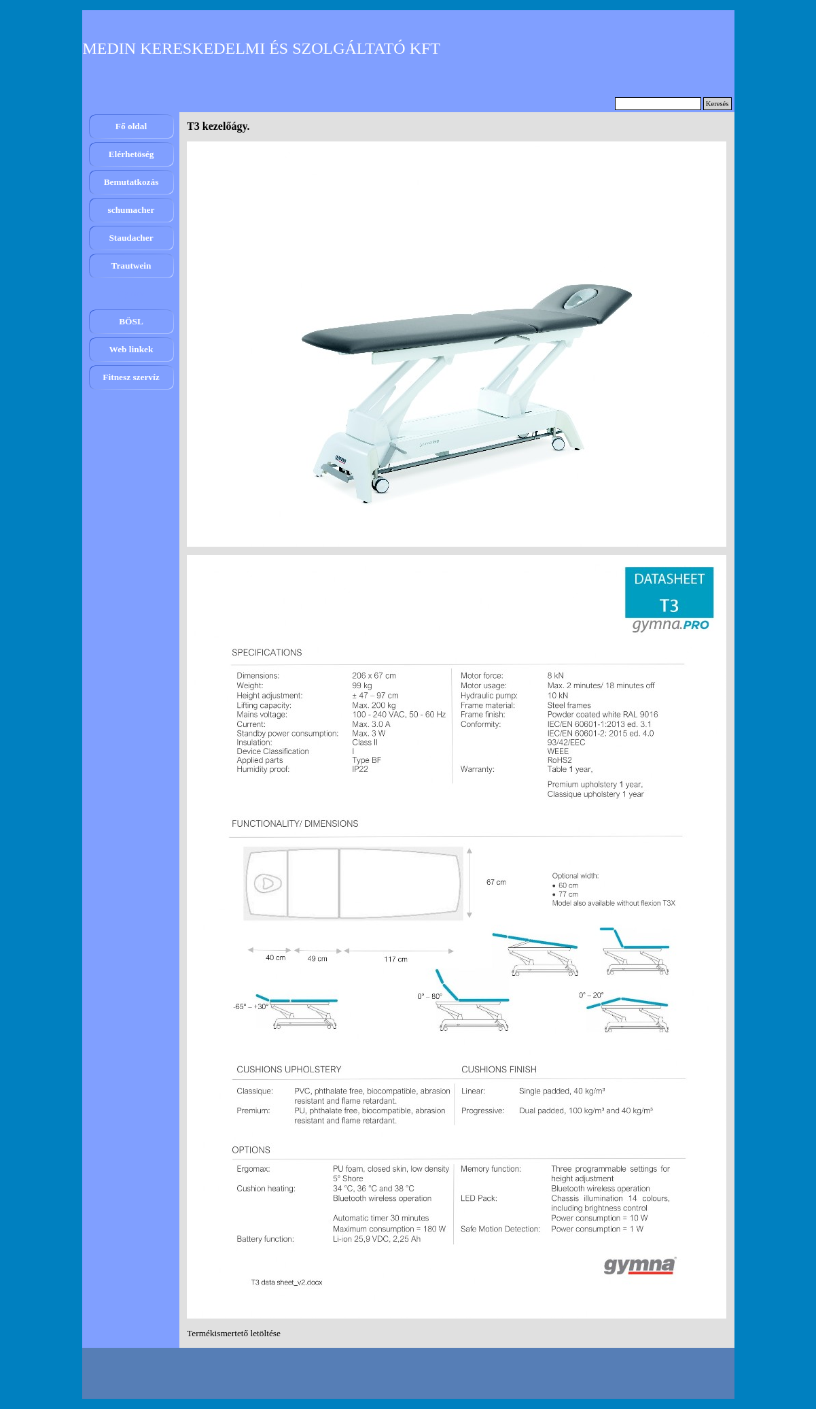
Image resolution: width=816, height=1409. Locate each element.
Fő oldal (131, 126)
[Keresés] (658, 103)
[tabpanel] (456, 1333)
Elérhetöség (131, 154)
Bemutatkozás (131, 182)
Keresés (717, 103)
